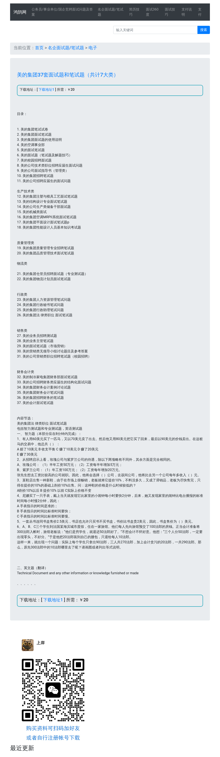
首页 (39, 47)
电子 (93, 47)
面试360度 (152, 12)
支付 (200, 12)
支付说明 (187, 12)
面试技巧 (170, 12)
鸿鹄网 (20, 12)
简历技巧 (134, 12)
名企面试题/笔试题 (110, 12)
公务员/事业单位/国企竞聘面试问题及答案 (62, 12)
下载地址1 (46, 90)
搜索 (203, 30)
